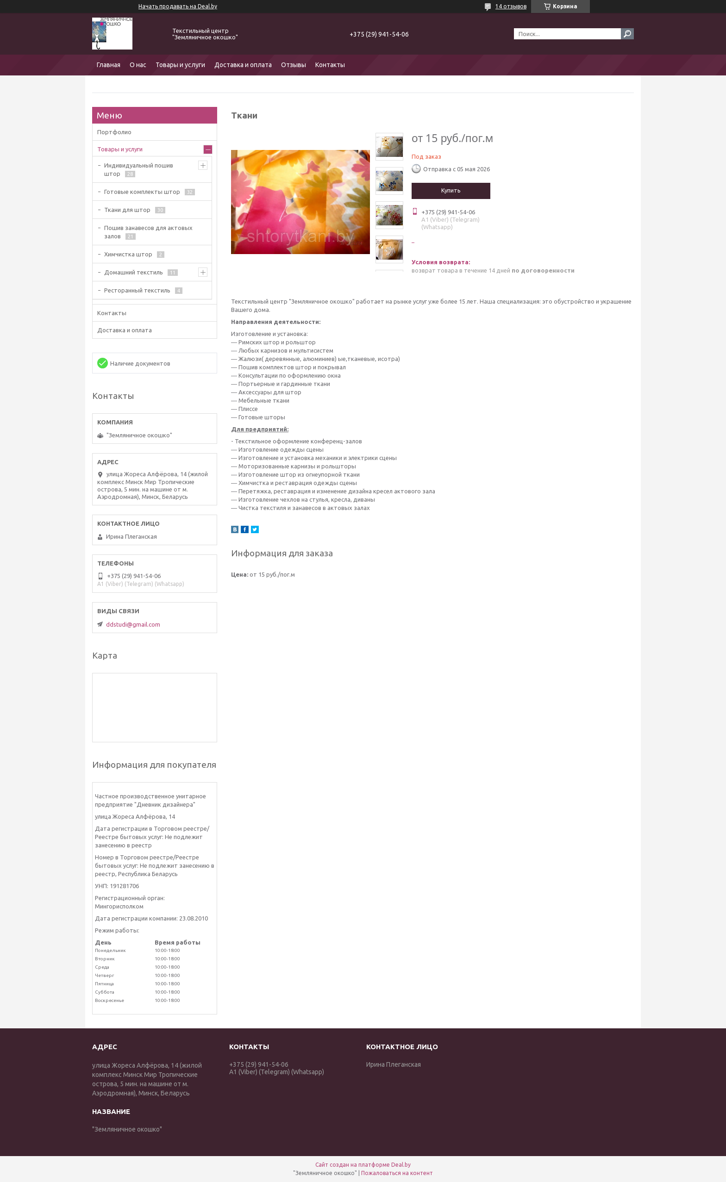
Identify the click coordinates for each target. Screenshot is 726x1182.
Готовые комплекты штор (142, 191)
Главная (108, 64)
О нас (138, 64)
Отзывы (293, 64)
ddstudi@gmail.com (133, 624)
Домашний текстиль (133, 272)
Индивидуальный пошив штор (138, 169)
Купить (451, 190)
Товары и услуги (180, 64)
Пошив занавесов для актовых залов (148, 231)
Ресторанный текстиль (137, 290)
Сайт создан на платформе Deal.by (363, 1165)
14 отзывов (510, 6)
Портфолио (114, 132)
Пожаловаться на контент (397, 1173)
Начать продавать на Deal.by (177, 6)
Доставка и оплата (243, 64)
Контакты (330, 64)
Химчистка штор (128, 254)
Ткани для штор (127, 209)
